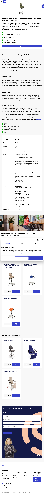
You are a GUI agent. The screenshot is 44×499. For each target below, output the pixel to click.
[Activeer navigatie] (1, 1)
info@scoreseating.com (10, 487)
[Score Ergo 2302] (12, 352)
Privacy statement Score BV (19, 492)
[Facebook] (36, 465)
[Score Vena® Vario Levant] (12, 383)
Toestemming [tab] (7, 243)
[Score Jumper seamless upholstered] (32, 278)
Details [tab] (22, 243)
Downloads (25, 475)
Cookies (30, 492)
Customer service (27, 474)
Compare (9, 291)
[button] (42, 10)
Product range (16, 472)
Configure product (22, 46)
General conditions (17, 494)
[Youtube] (40, 465)
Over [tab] (36, 243)
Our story (15, 477)
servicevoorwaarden (30, 428)
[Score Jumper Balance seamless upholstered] (12, 312)
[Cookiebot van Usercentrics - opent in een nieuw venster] (38, 240)
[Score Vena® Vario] (32, 352)
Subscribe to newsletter (37, 479)
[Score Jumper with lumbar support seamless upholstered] (12, 279)
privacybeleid (22, 428)
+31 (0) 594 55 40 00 (7, 484)
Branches (15, 474)
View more (16, 291)
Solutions (15, 475)
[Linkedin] (38, 465)
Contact (25, 472)
